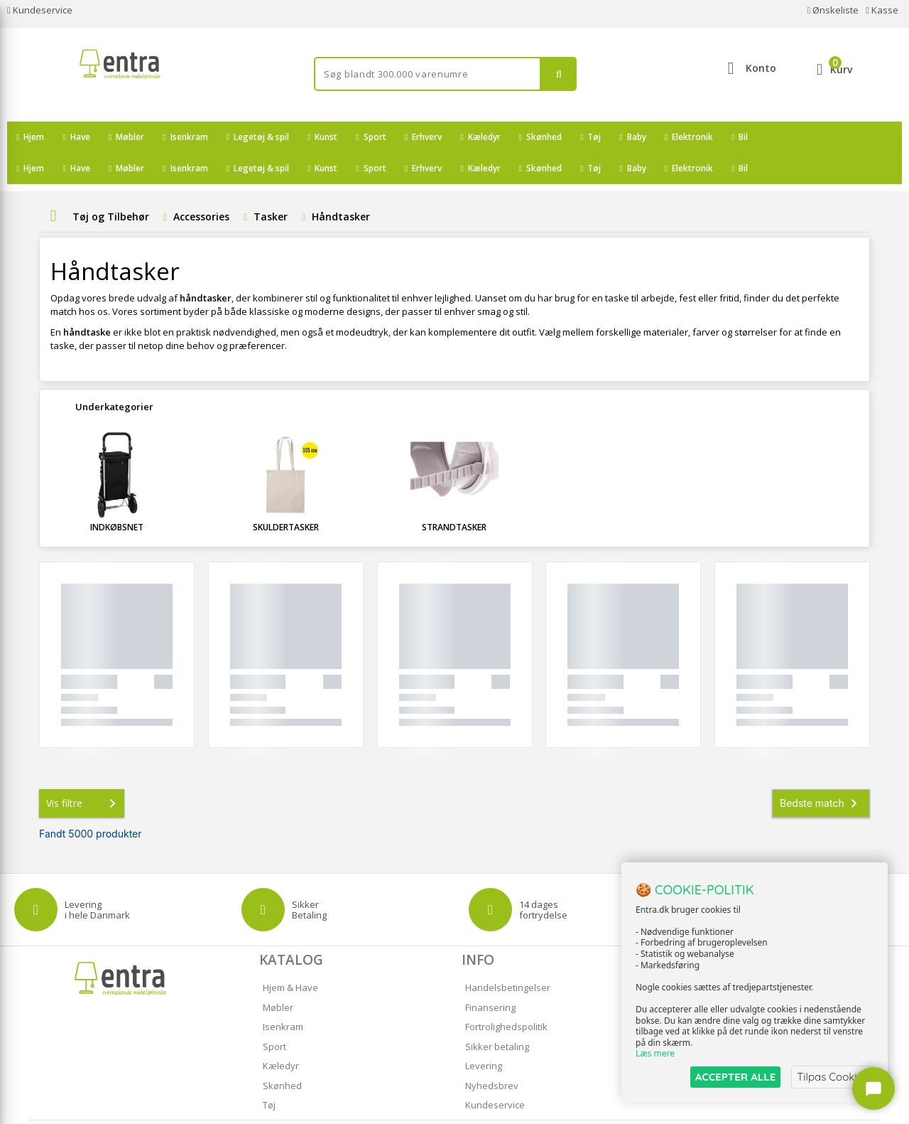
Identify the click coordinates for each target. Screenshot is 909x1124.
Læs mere (655, 1054)
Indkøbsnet (116, 496)
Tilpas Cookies (832, 1076)
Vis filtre (83, 772)
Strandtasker (454, 496)
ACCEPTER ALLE (735, 1076)
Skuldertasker (286, 496)
